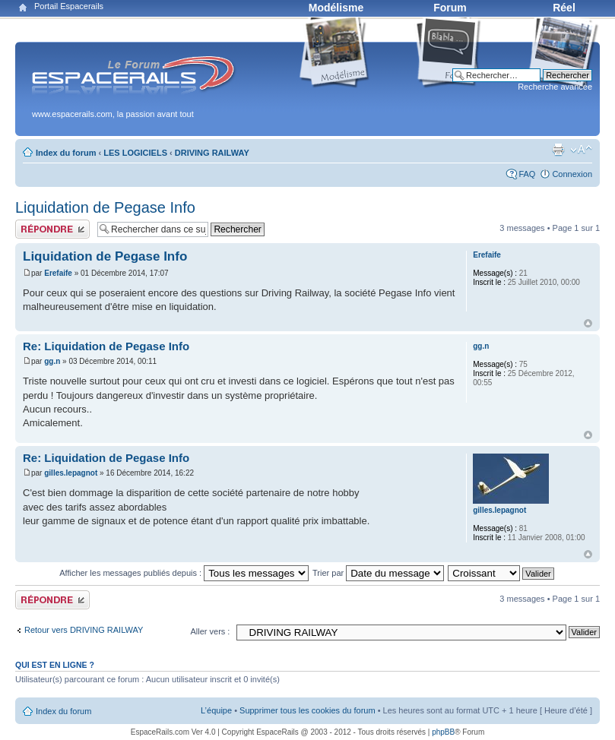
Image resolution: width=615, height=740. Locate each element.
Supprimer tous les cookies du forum (307, 710)
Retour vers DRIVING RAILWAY (83, 629)
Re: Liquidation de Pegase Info (106, 346)
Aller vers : (210, 631)
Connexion (572, 174)
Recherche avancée (555, 86)
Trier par (378, 572)
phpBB (443, 732)
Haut (588, 323)
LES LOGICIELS (135, 152)
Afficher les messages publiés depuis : (184, 572)
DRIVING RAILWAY (212, 152)
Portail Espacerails (68, 6)
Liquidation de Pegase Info (105, 207)
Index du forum (66, 152)
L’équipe (216, 710)
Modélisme (336, 8)
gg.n (52, 361)
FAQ (526, 174)
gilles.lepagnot (70, 473)
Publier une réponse (52, 229)
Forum (450, 8)
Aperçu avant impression (558, 150)
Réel (564, 8)
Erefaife (58, 273)
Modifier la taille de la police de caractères (581, 150)
